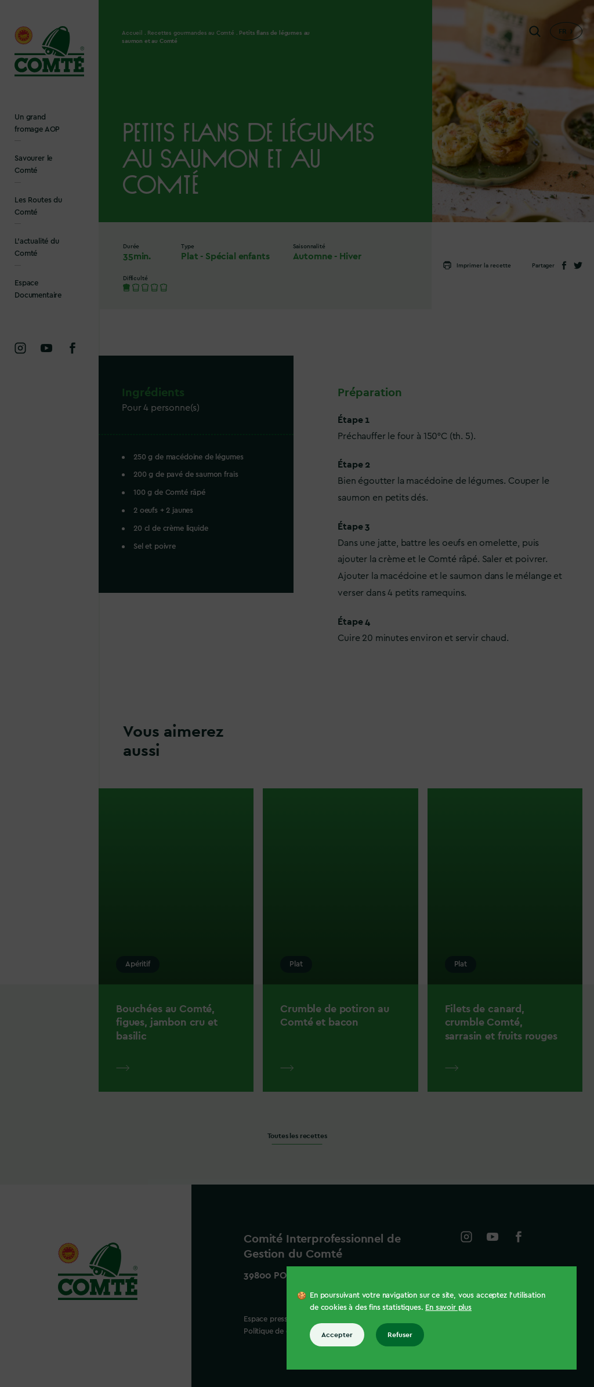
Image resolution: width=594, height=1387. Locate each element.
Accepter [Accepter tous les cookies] (337, 1334)
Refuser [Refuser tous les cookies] (399, 1334)
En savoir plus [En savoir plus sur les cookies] (448, 1307)
